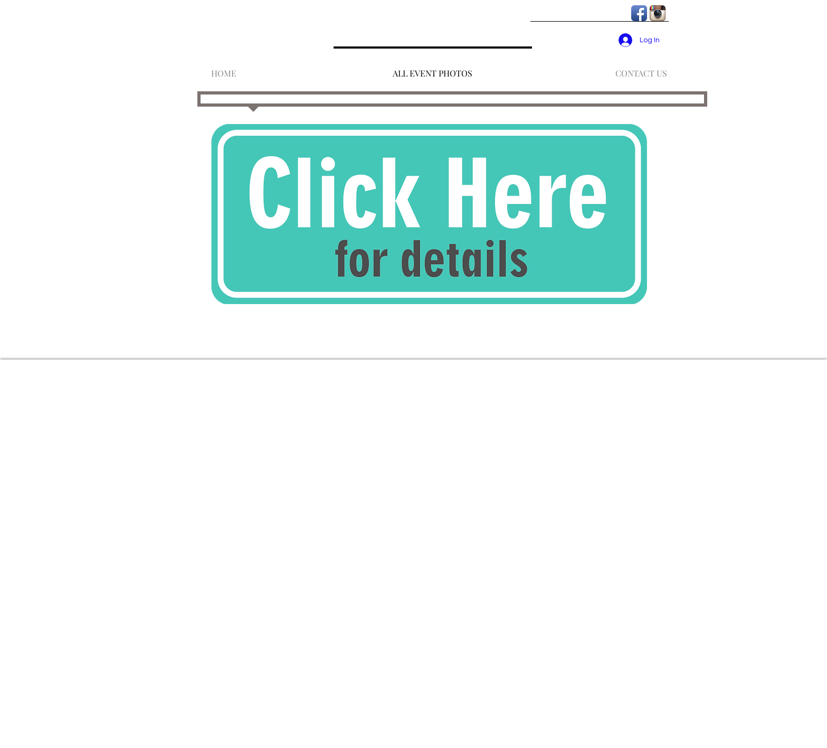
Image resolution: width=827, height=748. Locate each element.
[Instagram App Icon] (658, 13)
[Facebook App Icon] (639, 13)
